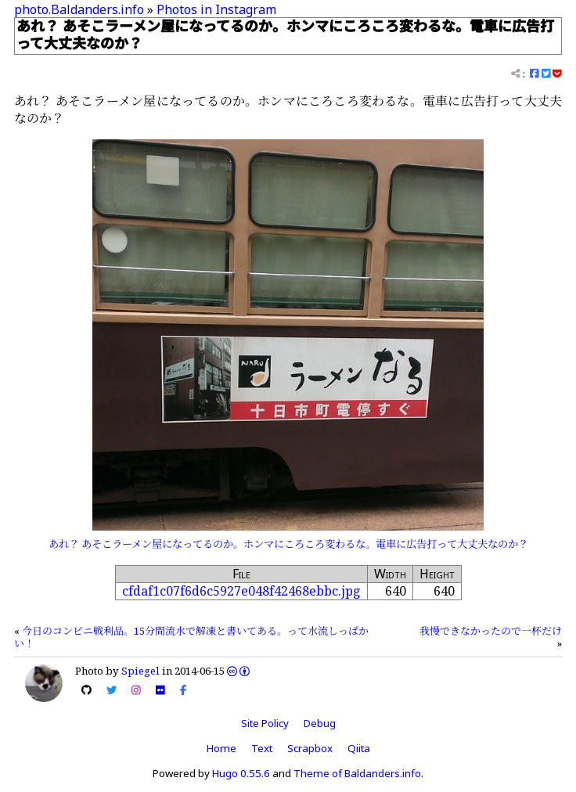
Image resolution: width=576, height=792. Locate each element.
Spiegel (140, 671)
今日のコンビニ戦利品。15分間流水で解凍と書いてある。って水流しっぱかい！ (191, 637)
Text (261, 748)
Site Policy (265, 723)
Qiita (358, 748)
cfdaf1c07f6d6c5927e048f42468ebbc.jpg (241, 590)
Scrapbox (310, 748)
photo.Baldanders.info (79, 9)
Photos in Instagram (216, 9)
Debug (320, 723)
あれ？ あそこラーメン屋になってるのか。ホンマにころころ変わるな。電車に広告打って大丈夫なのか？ (288, 544)
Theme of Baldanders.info (357, 773)
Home (221, 748)
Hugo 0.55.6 (241, 773)
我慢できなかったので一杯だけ (490, 631)
